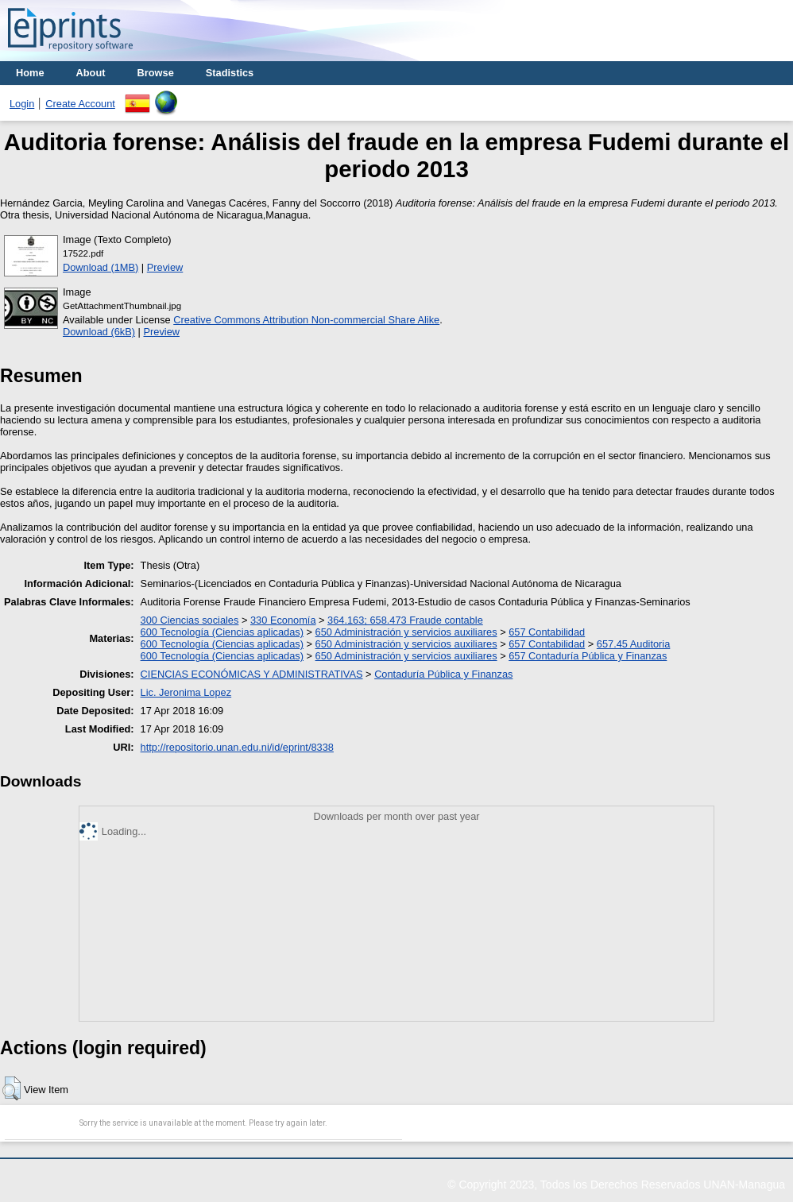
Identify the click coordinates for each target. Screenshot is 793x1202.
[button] (11, 1088)
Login (22, 104)
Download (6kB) (99, 332)
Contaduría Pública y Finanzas (443, 674)
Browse (155, 73)
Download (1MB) (100, 267)
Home (30, 73)
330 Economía (283, 620)
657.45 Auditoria (634, 644)
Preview (165, 267)
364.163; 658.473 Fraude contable (405, 620)
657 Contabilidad (547, 632)
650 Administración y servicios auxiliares (406, 632)
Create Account (80, 104)
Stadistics (229, 73)
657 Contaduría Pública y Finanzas (588, 656)
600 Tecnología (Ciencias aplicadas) (222, 632)
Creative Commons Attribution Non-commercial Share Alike (306, 320)
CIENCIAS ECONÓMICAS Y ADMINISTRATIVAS (252, 674)
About (91, 73)
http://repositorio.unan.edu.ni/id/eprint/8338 (237, 747)
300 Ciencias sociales (190, 620)
